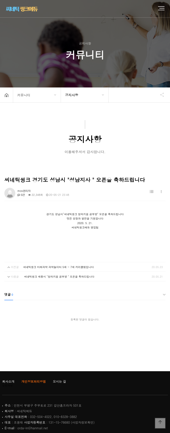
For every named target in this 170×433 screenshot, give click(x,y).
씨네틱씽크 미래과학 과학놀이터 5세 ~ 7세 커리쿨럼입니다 (58, 267)
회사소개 (8, 381)
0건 (21, 194)
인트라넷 (7, 385)
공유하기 (160, 94)
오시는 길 (59, 381)
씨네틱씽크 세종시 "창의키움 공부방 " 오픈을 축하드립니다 (58, 276)
